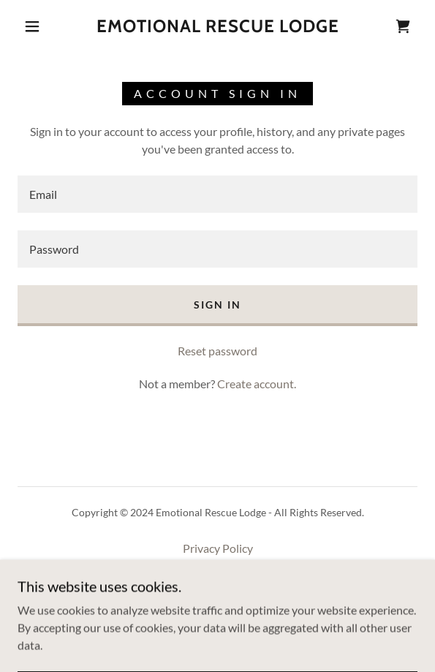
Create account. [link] (256, 383)
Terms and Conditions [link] (218, 569)
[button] (38, 26)
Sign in (217, 304)
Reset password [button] (217, 351)
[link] (218, 26)
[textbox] (217, 194)
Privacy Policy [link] (218, 548)
